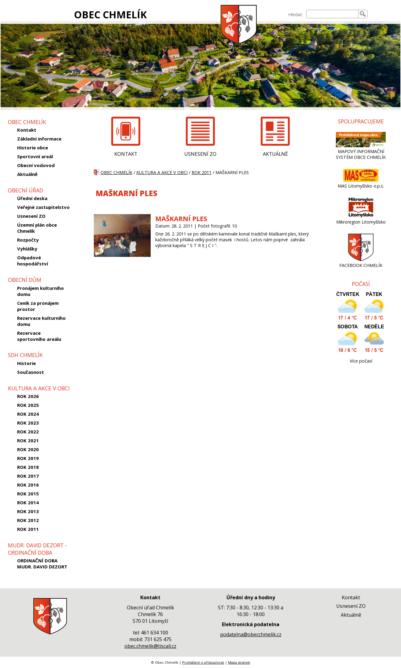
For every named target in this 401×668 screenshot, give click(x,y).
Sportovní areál (35, 156)
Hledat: (295, 14)
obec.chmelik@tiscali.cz (150, 646)
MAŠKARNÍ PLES (181, 218)
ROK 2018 (28, 467)
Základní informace (39, 139)
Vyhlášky (27, 249)
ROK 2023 (28, 423)
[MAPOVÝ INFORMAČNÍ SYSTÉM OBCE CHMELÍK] (361, 145)
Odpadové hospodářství (32, 260)
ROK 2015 (28, 494)
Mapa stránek (239, 662)
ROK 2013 (28, 511)
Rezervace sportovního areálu (39, 336)
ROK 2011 (28, 529)
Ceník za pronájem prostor (38, 306)
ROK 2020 (28, 449)
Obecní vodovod (36, 165)
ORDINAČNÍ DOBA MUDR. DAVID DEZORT (42, 563)
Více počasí (361, 361)
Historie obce (32, 147)
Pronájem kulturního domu (40, 291)
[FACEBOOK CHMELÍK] (360, 259)
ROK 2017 (28, 476)
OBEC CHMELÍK (110, 14)
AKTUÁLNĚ (275, 154)
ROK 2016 (28, 485)
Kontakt (26, 130)
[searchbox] (332, 14)
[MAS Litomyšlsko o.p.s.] (360, 180)
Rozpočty (28, 240)
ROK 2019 (28, 458)
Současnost (30, 372)
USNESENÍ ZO (200, 154)
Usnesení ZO (31, 216)
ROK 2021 (28, 440)
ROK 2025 (28, 405)
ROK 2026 (28, 396)
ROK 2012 (28, 520)
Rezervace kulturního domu (41, 321)
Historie (26, 363)
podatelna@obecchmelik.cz (250, 634)
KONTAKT (125, 154)
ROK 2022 (28, 432)
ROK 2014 (28, 502)
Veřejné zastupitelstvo (43, 207)
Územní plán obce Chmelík (37, 228)
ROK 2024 (28, 414)
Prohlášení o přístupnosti (203, 662)
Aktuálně (27, 174)
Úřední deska (32, 198)
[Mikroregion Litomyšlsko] (360, 216)
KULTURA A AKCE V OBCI (162, 172)
